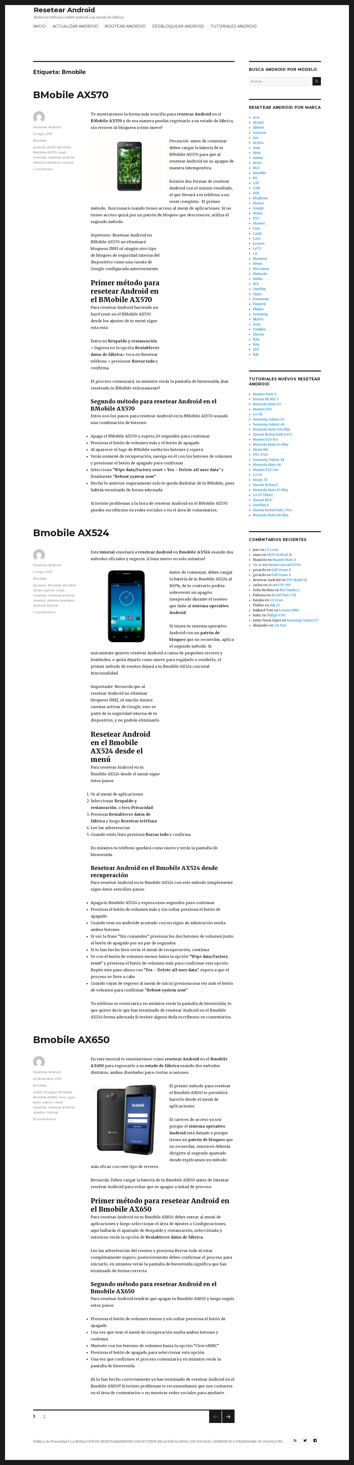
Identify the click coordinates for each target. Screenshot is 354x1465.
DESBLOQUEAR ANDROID (178, 26)
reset (62, 152)
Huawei (259, 223)
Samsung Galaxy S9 (268, 419)
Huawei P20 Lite (266, 470)
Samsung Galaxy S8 (268, 460)
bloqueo (40, 585)
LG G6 (257, 414)
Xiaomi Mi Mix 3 (265, 399)
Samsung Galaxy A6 (268, 424)
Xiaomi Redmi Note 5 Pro (272, 510)
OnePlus (259, 289)
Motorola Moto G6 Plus (271, 515)
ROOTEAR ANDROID (125, 26)
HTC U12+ (260, 455)
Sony (257, 324)
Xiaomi (258, 334)
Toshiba (259, 329)
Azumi (258, 158)
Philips (258, 309)
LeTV (257, 249)
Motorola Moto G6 (267, 465)
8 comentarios (44, 1119)
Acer (256, 117)
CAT (256, 183)
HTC (256, 218)
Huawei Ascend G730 (284, 565)
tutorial (67, 162)
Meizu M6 (260, 450)
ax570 (51, 147)
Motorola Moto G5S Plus (271, 429)
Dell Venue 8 (281, 570)
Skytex (258, 319)
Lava (256, 239)
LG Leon (271, 550)
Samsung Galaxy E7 (302, 620)
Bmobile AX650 (71, 1040)
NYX (256, 284)
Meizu (257, 264)
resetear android (61, 157)
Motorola (260, 274)
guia (71, 1097)
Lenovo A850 (289, 610)
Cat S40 (280, 625)
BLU (256, 168)
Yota (256, 344)
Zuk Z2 (275, 605)
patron (49, 590)
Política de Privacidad (50, 1442)
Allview (258, 128)
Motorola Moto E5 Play (270, 490)
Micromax (261, 269)
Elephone (260, 198)
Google (258, 208)
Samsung (260, 314)
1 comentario (43, 169)
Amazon (259, 133)
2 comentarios (44, 612)
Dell (256, 193)
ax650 (37, 1092)
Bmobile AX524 (71, 533)
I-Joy (256, 228)
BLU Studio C (289, 590)
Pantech (259, 304)
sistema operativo (47, 162)
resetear (40, 157)
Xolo (256, 339)
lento (37, 1102)
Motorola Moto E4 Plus (271, 445)
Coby (257, 188)
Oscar (257, 565)
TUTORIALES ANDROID (234, 26)
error (63, 1097)
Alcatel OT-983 (279, 585)
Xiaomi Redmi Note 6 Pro (272, 434)
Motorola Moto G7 (267, 404)
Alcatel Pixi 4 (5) (283, 595)
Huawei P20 (262, 409)
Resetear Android (64, 10)
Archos (258, 143)
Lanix (257, 233)
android (39, 147)
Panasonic (261, 299)
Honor (258, 213)
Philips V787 (276, 615)
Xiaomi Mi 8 (262, 500)
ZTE (256, 349)
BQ (255, 178)
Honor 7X (260, 480)
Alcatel (258, 123)
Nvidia (258, 279)
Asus (256, 148)
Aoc (256, 138)
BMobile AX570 (71, 95)
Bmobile (40, 140)
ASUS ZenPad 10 (279, 555)
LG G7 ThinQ (263, 495)
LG (255, 254)
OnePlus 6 (261, 505)
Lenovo (259, 244)
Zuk (256, 355)
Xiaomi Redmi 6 (265, 485)
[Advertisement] (177, 46)
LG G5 (257, 475)
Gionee (258, 203)
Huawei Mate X (265, 394)
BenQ (257, 163)
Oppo (257, 294)
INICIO (39, 26)
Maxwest (260, 259)
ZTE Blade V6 (296, 580)
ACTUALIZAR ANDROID (75, 26)
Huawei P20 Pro (265, 440)
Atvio (257, 153)
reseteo (39, 600)
